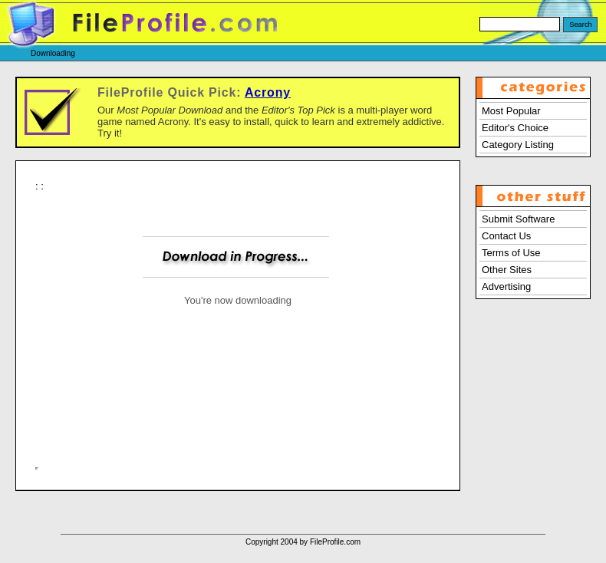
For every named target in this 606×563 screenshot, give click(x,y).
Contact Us (506, 236)
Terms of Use (511, 252)
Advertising (506, 286)
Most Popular (511, 111)
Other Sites (507, 269)
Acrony (268, 92)
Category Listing (518, 144)
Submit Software (518, 219)
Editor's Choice (515, 127)
